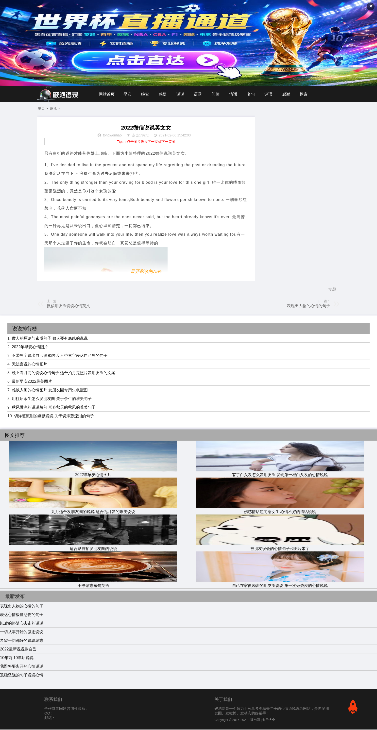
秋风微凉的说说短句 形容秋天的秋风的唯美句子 (54, 408)
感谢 (288, 94)
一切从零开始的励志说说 (21, 632)
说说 (181, 94)
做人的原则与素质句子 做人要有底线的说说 (50, 339)
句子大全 (268, 720)
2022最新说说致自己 (18, 649)
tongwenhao (112, 136)
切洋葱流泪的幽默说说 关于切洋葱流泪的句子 (54, 416)
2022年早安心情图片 (30, 347)
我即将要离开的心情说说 (21, 667)
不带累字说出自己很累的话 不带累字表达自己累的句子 (59, 356)
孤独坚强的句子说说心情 (21, 675)
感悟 (163, 94)
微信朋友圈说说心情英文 (68, 306)
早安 (128, 94)
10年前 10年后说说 (17, 658)
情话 (235, 94)
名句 (253, 94)
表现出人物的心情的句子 (308, 306)
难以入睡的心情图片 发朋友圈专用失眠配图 (50, 390)
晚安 (146, 94)
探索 (306, 94)
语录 (199, 94)
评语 (270, 94)
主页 (41, 109)
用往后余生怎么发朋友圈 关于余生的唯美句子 (52, 399)
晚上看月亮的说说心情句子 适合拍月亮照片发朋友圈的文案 (63, 373)
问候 (217, 94)
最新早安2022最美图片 (32, 382)
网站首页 (107, 94)
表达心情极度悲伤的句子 (21, 615)
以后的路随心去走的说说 (21, 624)
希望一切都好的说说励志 (21, 641)
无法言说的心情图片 (29, 365)
